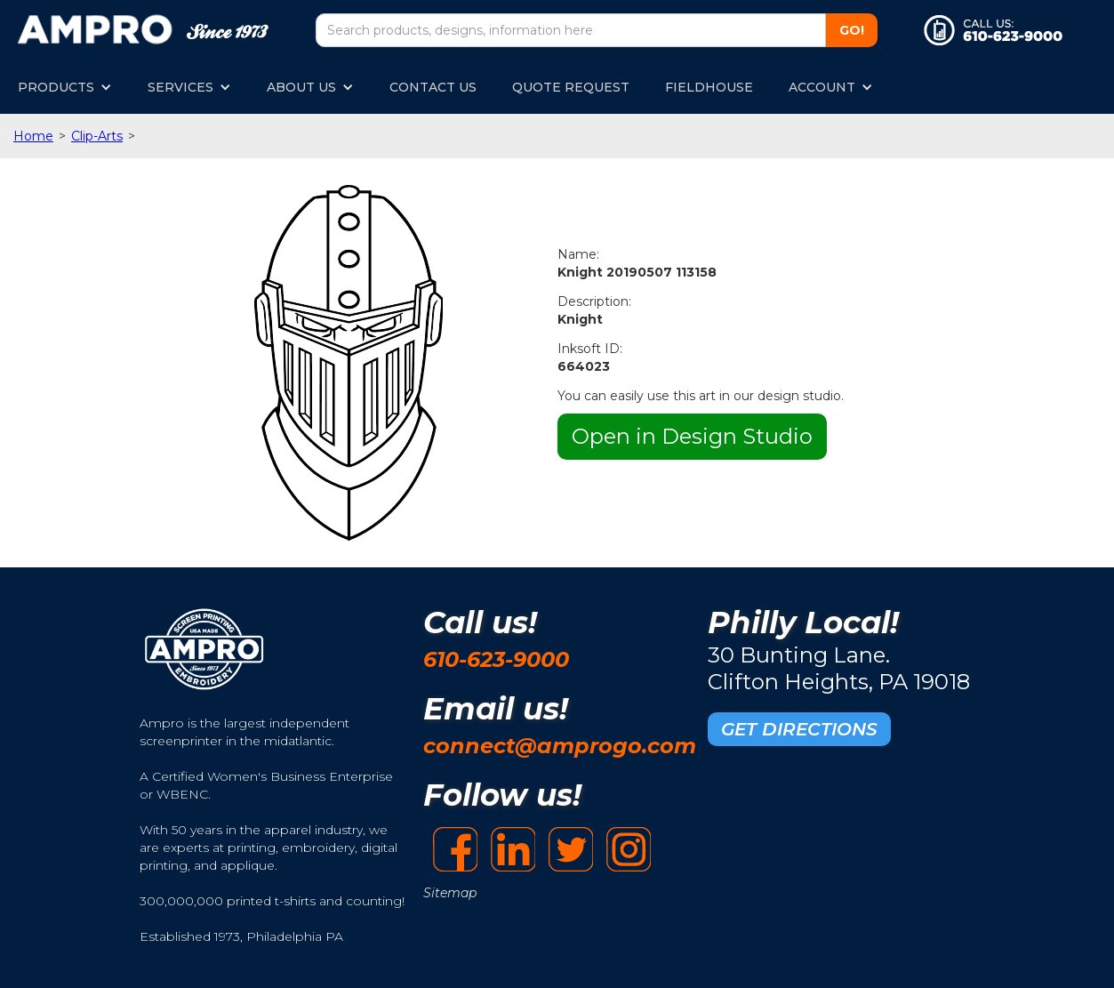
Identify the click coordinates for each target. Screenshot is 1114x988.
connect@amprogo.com (559, 746)
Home (33, 136)
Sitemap (450, 893)
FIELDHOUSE (709, 87)
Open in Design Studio (692, 436)
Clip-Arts (97, 136)
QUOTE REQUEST (570, 87)
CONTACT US (433, 87)
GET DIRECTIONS (799, 729)
